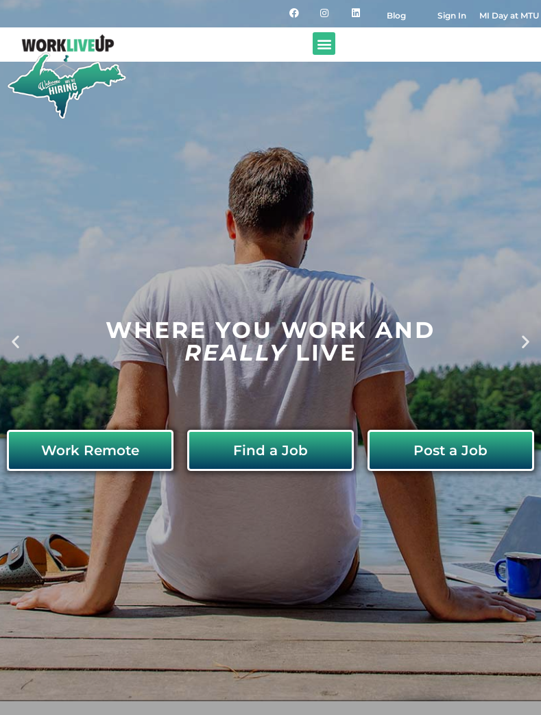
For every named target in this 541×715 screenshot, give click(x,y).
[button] (324, 43)
